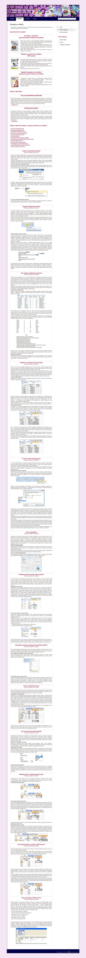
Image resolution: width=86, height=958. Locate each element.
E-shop (61, 42)
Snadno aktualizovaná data (18, 130)
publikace (19, 18)
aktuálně (11, 18)
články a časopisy (64, 29)
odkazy (34, 18)
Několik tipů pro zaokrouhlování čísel (20, 143)
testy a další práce (64, 32)
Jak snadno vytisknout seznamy (19, 131)
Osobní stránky (63, 39)
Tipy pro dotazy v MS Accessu (18, 146)
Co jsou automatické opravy (18, 128)
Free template (60, 952)
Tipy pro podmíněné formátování (31, 95)
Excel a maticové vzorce (17, 140)
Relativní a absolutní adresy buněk (19, 133)
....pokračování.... (14, 104)
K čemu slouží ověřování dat (18, 134)
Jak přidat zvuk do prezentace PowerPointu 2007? (23, 139)
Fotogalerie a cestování (65, 44)
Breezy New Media (74, 952)
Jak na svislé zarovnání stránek (19, 142)
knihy (61, 27)
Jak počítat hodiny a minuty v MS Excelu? (21, 145)
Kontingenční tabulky (31, 108)
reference (27, 18)
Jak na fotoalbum (15, 136)
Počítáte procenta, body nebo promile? (20, 137)
